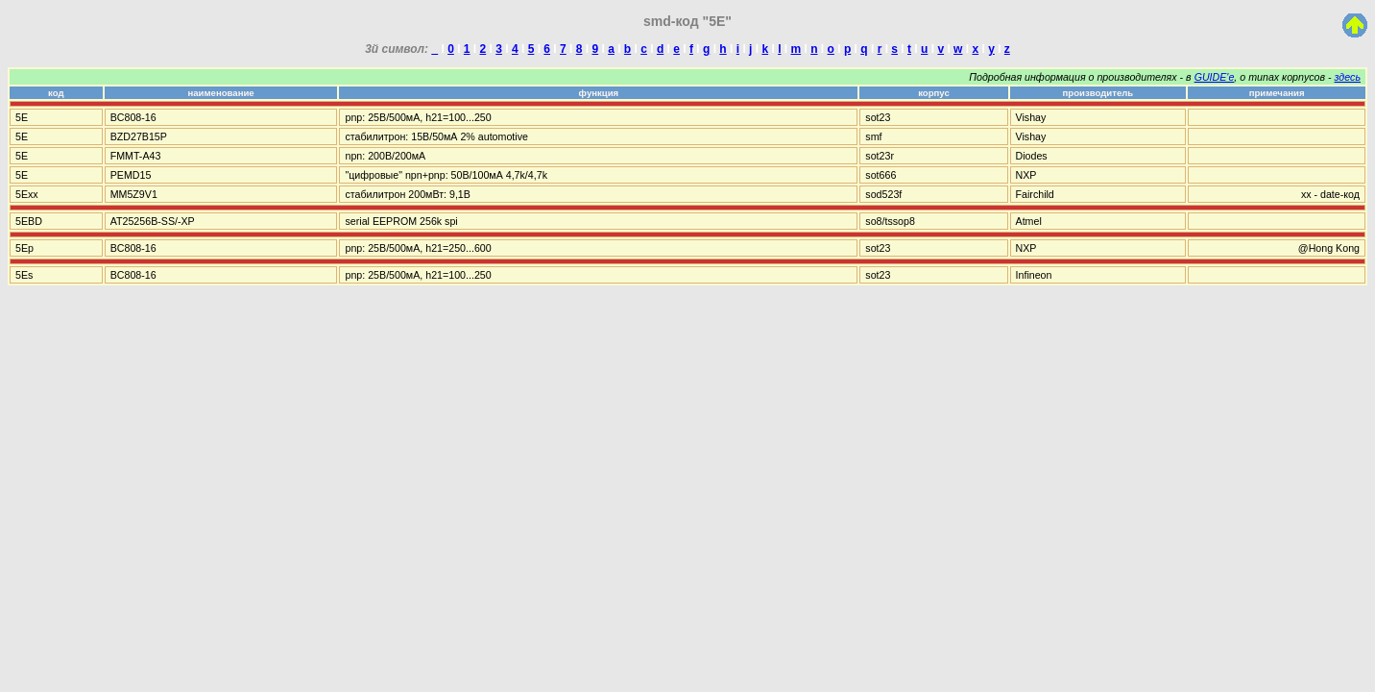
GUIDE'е (1214, 77)
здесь (1348, 77)
